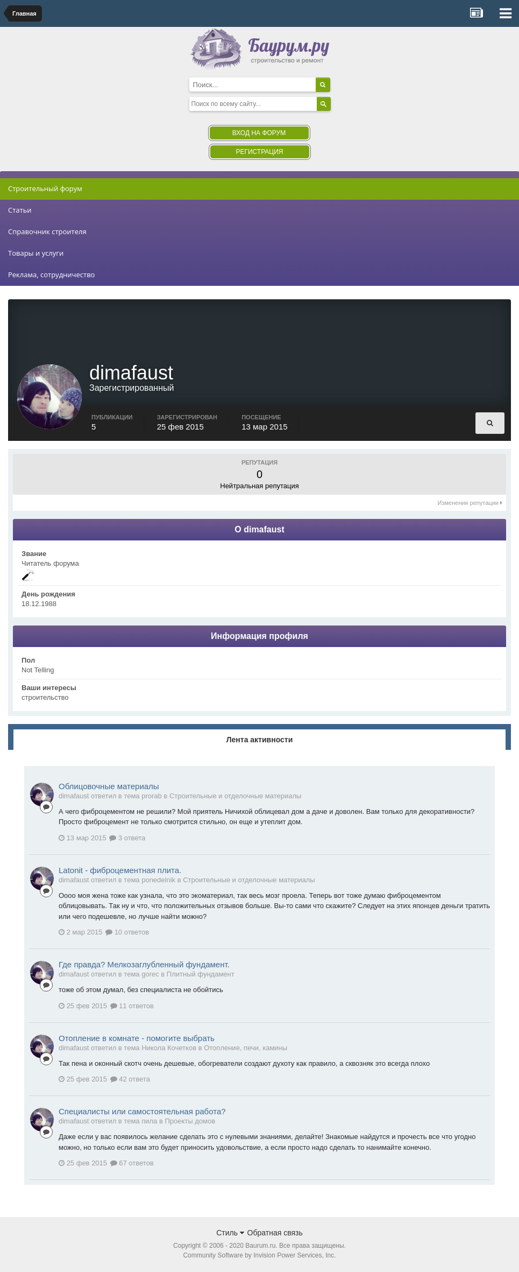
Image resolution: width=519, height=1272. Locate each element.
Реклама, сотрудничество (51, 274)
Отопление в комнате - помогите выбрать (137, 1039)
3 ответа (127, 839)
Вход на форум (259, 133)
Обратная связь (275, 1233)
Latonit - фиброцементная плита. (120, 871)
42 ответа (130, 1080)
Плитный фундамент (200, 975)
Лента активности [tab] (259, 740)
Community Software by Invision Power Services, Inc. (259, 1256)
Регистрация (259, 152)
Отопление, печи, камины (245, 1049)
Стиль (230, 1233)
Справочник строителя (47, 231)
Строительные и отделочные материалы (235, 797)
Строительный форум (45, 188)
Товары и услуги (35, 253)
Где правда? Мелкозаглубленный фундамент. (144, 965)
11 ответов (132, 1007)
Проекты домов (190, 1122)
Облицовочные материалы (109, 787)
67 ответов (132, 1164)
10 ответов (127, 933)
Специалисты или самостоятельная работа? (142, 1112)
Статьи (20, 210)
